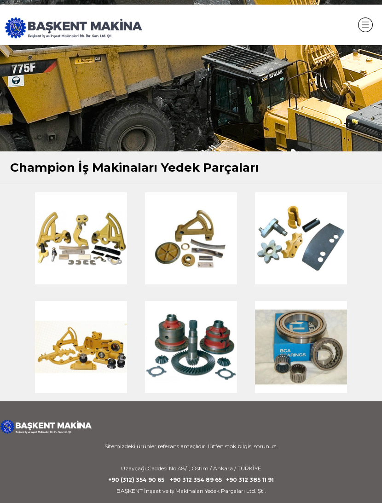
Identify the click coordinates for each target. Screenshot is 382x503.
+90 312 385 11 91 (250, 479)
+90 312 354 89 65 (196, 479)
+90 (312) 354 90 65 (136, 479)
